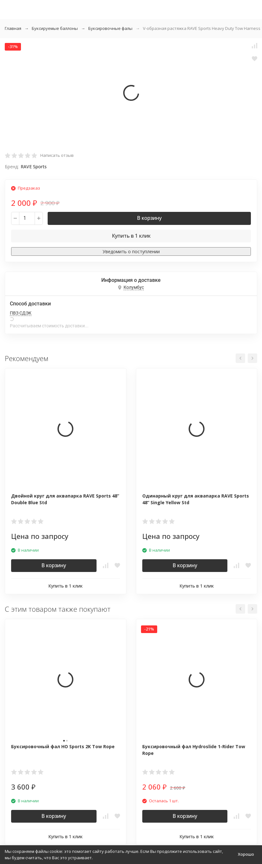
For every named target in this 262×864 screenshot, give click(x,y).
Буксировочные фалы (110, 28)
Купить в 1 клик (131, 235)
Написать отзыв (57, 155)
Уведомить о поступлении (131, 251)
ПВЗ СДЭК (20, 313)
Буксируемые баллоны (55, 28)
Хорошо (246, 854)
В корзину (149, 217)
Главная (13, 28)
